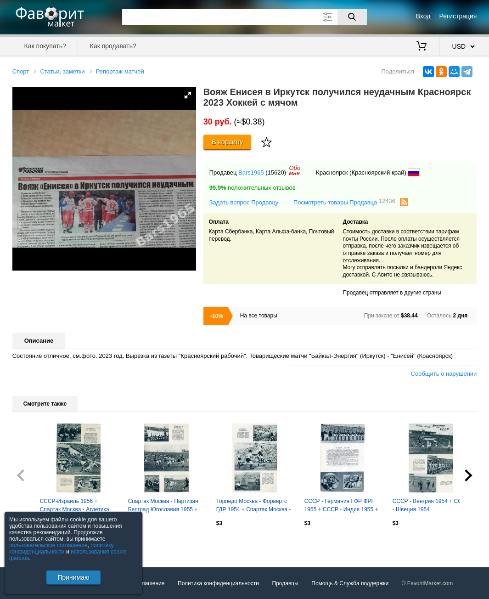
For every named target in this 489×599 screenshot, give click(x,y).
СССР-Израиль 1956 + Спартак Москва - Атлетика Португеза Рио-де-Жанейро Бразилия (75, 506)
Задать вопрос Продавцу (244, 202)
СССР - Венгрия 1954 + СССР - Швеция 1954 (431, 505)
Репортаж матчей (120, 71)
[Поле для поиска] (244, 17)
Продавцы (285, 583)
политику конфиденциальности (61, 548)
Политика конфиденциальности (218, 583)
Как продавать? (113, 46)
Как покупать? (45, 46)
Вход (423, 16)
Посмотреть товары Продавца (344, 202)
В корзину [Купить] (227, 142)
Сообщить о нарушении (444, 373)
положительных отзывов (252, 187)
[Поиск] (352, 17)
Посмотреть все (32, 543)
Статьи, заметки (62, 71)
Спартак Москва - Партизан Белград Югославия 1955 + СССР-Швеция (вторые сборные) (163, 506)
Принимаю (73, 577)
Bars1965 (251, 172)
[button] (187, 95)
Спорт (20, 71)
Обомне (295, 170)
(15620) (275, 172)
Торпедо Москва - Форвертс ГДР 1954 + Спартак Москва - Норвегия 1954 (253, 506)
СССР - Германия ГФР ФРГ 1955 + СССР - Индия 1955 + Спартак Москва (341, 506)
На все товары (258, 315)
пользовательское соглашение (48, 545)
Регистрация (458, 16)
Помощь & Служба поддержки (349, 583)
